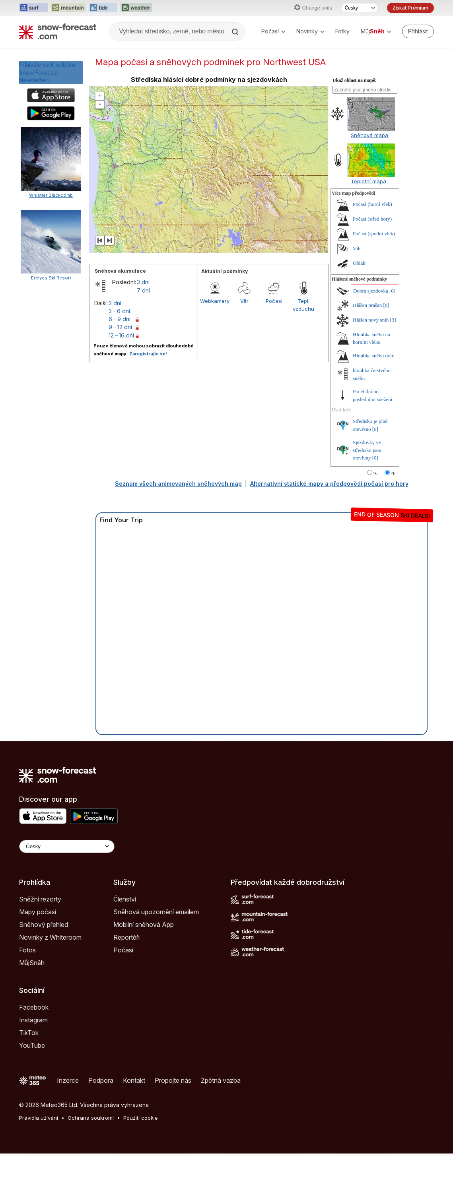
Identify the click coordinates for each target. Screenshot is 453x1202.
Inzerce (68, 1080)
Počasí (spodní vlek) (374, 234)
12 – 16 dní (121, 335)
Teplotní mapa (368, 181)
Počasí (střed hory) (372, 219)
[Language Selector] (67, 846)
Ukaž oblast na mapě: (354, 80)
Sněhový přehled (43, 925)
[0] (392, 291)
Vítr (244, 301)
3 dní (143, 282)
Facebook (34, 1007)
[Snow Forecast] (57, 31)
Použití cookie (140, 1118)
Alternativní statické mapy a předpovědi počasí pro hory (329, 483)
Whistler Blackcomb (51, 195)
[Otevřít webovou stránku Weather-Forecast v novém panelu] (136, 8)
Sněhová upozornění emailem (156, 912)
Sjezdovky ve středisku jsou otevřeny (367, 450)
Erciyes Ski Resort (51, 522)
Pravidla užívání (38, 1118)
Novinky (310, 31)
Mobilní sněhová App (143, 925)
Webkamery (214, 301)
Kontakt (134, 1080)
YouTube (32, 1045)
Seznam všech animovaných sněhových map (178, 483)
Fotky (342, 31)
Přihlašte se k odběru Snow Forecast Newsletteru (47, 72)
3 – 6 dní (119, 311)
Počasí (273, 31)
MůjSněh (32, 963)
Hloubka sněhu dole (373, 356)
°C (376, 473)
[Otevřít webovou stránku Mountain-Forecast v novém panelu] (68, 8)
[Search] (236, 32)
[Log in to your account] (418, 31)
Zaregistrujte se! (148, 354)
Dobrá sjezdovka (370, 291)
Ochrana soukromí (91, 1118)
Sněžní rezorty (40, 899)
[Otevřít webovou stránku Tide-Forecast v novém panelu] (103, 8)
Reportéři (126, 937)
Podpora (100, 1080)
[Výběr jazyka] (359, 8)
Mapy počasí (37, 912)
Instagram (33, 1020)
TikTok (29, 1033)
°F (393, 473)
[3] (393, 320)
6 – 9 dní (119, 319)
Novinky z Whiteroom (50, 937)
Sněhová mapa (369, 135)
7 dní (143, 290)
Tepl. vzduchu (303, 305)
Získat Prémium (410, 8)
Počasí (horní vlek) (372, 204)
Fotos (27, 950)
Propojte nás (173, 1080)
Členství (124, 899)
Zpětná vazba (221, 1080)
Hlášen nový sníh (371, 320)
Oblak (359, 263)
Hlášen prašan (367, 305)
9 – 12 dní (120, 327)
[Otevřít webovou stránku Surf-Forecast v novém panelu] (33, 8)
